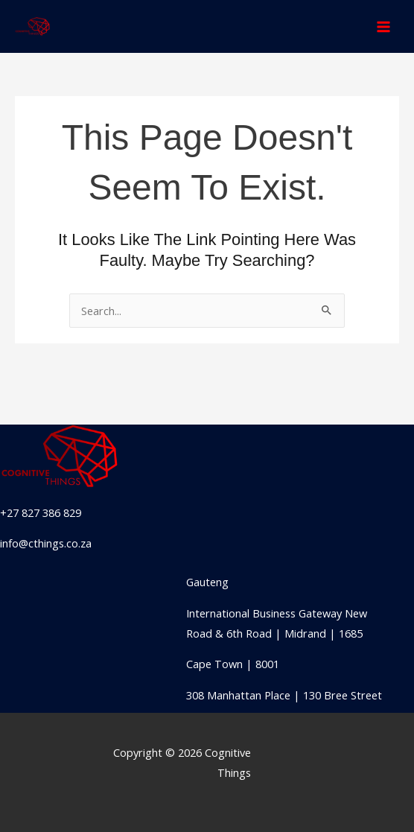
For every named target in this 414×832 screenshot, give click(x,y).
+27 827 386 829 (40, 512)
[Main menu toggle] (383, 26)
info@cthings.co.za (46, 543)
